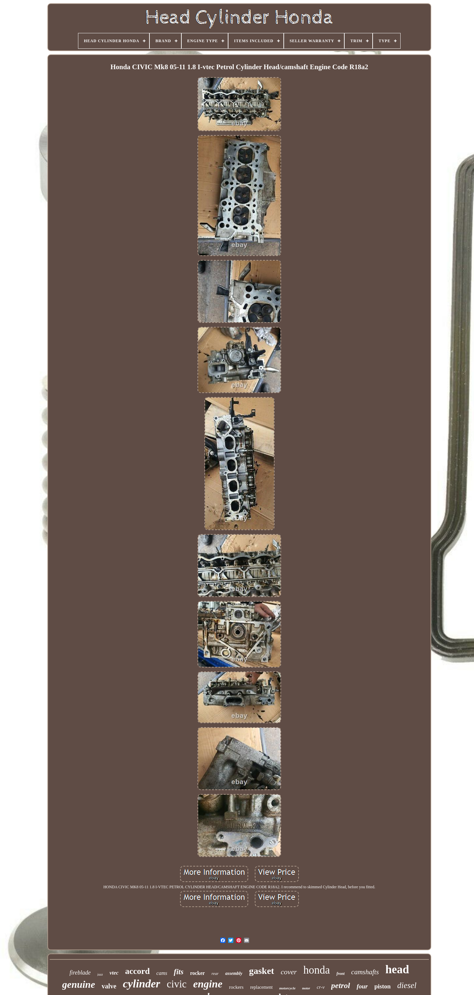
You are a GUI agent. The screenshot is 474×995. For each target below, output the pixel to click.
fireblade (80, 972)
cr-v (321, 987)
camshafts (365, 972)
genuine (78, 984)
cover (289, 972)
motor (306, 988)
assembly (233, 973)
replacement (261, 987)
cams (161, 973)
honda (316, 970)
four (362, 986)
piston (382, 986)
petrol (340, 985)
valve (109, 986)
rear (215, 973)
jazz (100, 974)
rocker (197, 973)
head (397, 969)
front (340, 973)
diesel (406, 985)
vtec (114, 973)
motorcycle (287, 988)
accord (137, 971)
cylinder (141, 984)
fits (178, 972)
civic (177, 984)
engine (208, 984)
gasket (261, 971)
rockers (236, 987)
